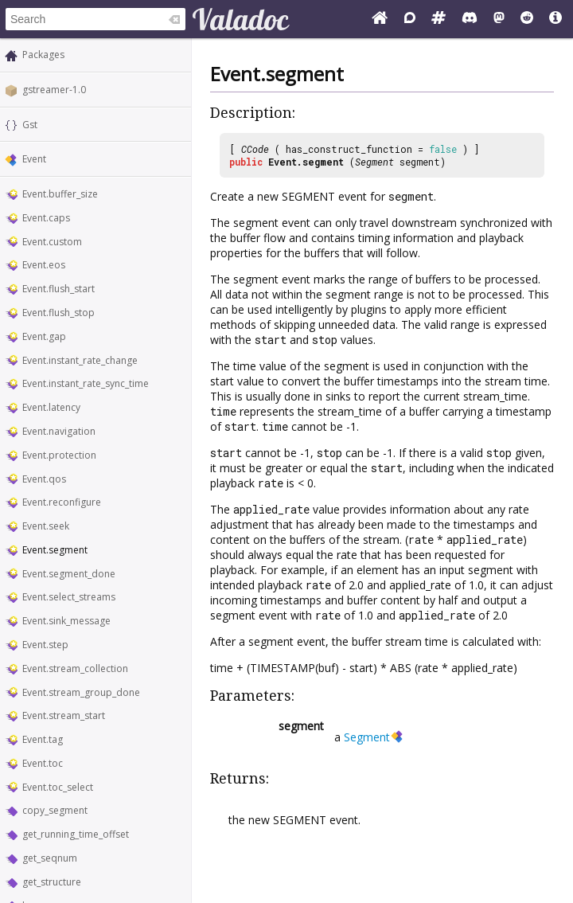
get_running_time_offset (75, 834)
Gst (29, 124)
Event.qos (44, 479)
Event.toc (42, 763)
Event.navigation (59, 431)
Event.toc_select (57, 787)
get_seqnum (49, 858)
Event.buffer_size (60, 194)
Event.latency (51, 407)
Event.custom (52, 241)
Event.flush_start (58, 288)
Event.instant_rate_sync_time (85, 383)
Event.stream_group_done (81, 692)
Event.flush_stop (58, 312)
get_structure (51, 882)
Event (34, 159)
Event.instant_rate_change (80, 360)
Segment (374, 161)
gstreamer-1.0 (54, 89)
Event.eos (43, 265)
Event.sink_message (66, 620)
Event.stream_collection (75, 668)
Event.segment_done (68, 573)
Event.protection (59, 455)
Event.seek (45, 526)
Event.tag (42, 739)
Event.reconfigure (61, 502)
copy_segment (55, 810)
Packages (43, 54)
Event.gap (44, 336)
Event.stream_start (63, 715)
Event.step (45, 644)
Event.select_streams (68, 597)
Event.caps (46, 218)
